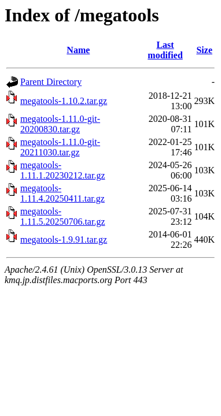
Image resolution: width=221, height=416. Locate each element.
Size (204, 50)
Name (78, 50)
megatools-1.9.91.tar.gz (63, 239)
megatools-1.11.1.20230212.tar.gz (62, 170)
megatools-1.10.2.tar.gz (63, 101)
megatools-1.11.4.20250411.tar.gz (62, 193)
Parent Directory (51, 82)
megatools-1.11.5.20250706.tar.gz (62, 216)
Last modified (165, 50)
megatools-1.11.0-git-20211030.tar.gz (60, 147)
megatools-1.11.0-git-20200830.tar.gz (60, 124)
